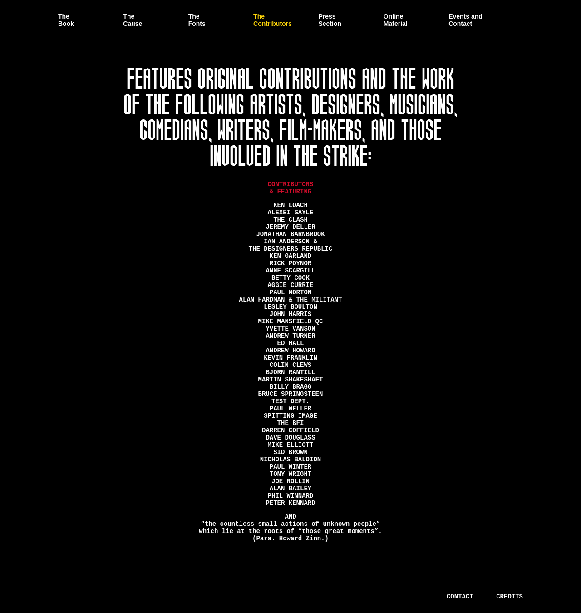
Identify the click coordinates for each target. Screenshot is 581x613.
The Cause (132, 20)
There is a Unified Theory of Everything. (114, 595)
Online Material (396, 20)
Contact (460, 596)
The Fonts (197, 20)
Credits (509, 596)
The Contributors (272, 20)
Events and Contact (465, 20)
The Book (66, 20)
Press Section (329, 20)
